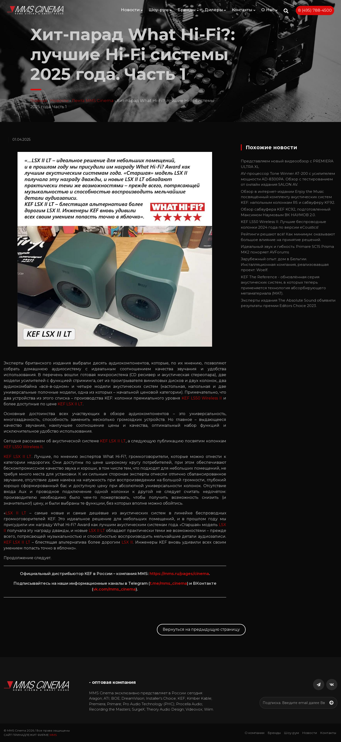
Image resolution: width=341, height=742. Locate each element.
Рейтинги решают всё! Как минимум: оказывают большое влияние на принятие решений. (288, 237)
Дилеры (215, 9)
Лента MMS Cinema (93, 100)
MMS (53, 735)
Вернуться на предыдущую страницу (201, 629)
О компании (254, 733)
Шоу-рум (160, 9)
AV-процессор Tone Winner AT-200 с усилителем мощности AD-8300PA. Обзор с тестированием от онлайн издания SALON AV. (288, 179)
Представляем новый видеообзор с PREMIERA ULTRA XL (287, 164)
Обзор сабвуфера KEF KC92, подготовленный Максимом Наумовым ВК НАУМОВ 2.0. (285, 212)
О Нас (269, 9)
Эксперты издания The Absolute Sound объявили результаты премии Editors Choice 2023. (288, 303)
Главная (38, 100)
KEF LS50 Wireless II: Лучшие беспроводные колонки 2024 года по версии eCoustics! (283, 224)
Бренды (188, 9)
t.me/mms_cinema (168, 583)
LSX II (127, 542)
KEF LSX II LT (70, 404)
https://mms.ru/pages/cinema (179, 573)
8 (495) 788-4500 (315, 10)
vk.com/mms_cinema (114, 589)
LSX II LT (16, 513)
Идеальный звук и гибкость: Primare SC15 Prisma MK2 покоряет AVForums (287, 249)
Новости (132, 9)
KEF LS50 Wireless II (202, 398)
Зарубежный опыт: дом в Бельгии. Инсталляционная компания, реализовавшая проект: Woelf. (285, 264)
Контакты (243, 9)
